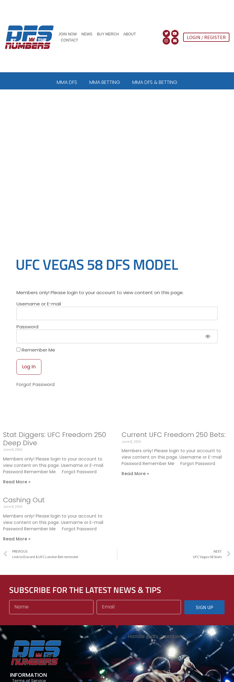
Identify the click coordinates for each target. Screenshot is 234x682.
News (86, 34)
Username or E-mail (38, 304)
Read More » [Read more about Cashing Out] (16, 539)
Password (27, 326)
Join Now (67, 34)
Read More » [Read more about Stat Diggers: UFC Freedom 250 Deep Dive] (16, 482)
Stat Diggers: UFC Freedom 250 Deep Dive (54, 438)
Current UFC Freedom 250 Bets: (173, 434)
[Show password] (208, 336)
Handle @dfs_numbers (156, 636)
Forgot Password (35, 384)
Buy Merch (108, 34)
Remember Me (35, 350)
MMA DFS (67, 82)
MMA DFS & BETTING (154, 82)
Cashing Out (24, 500)
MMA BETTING (104, 82)
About (129, 34)
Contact (69, 40)
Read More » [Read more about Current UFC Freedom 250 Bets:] (135, 474)
